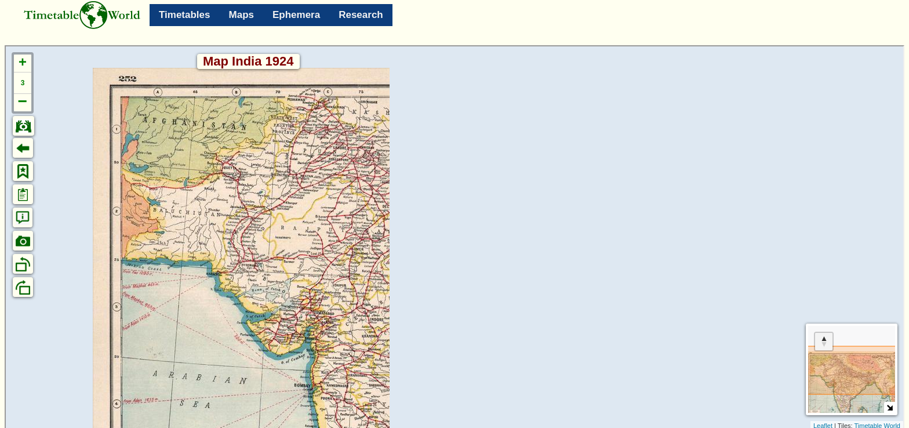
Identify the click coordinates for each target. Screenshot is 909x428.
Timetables (184, 14)
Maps (241, 14)
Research (361, 14)
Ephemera (296, 14)
